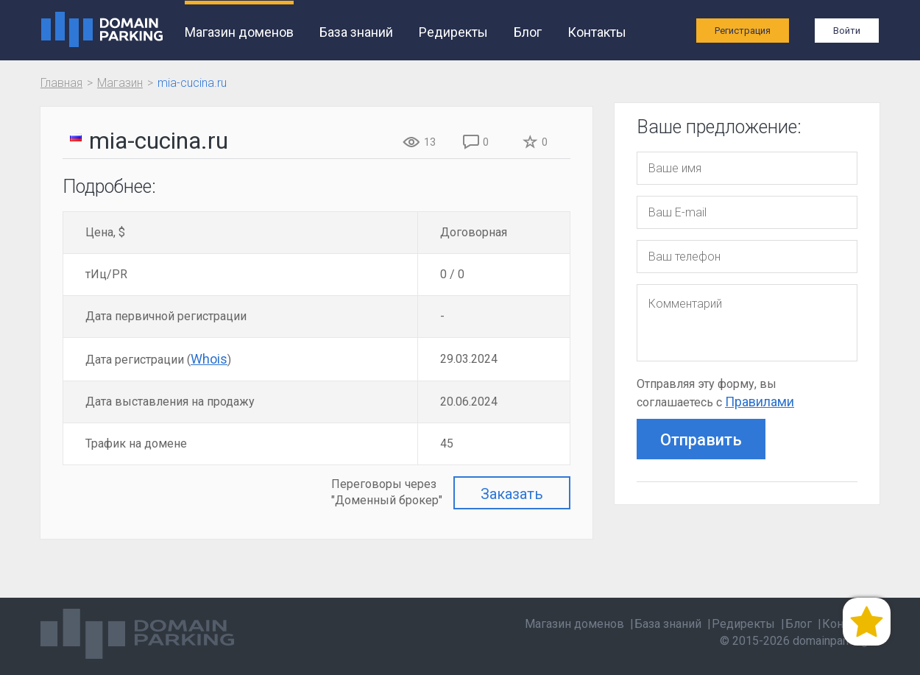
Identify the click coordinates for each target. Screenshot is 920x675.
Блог (528, 32)
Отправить (701, 440)
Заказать (512, 494)
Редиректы (453, 32)
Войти (846, 30)
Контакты (596, 32)
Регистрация (743, 30)
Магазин (120, 83)
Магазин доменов (239, 32)
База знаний (356, 32)
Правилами (759, 401)
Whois (209, 359)
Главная (61, 83)
